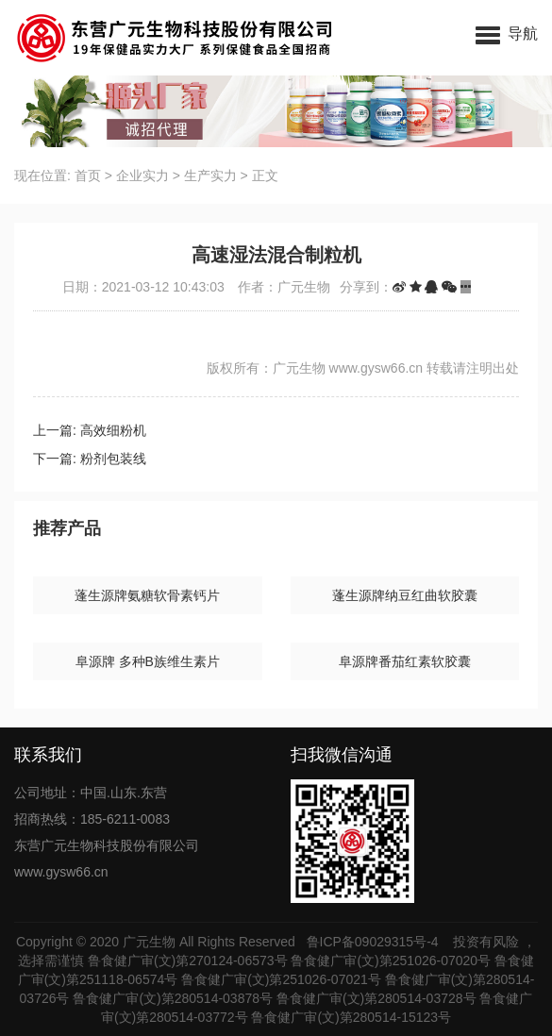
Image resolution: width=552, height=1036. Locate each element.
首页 (88, 175)
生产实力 (210, 175)
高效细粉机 (113, 430)
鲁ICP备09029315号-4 (375, 941)
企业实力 (142, 175)
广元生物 (149, 941)
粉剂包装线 (113, 458)
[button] (507, 33)
